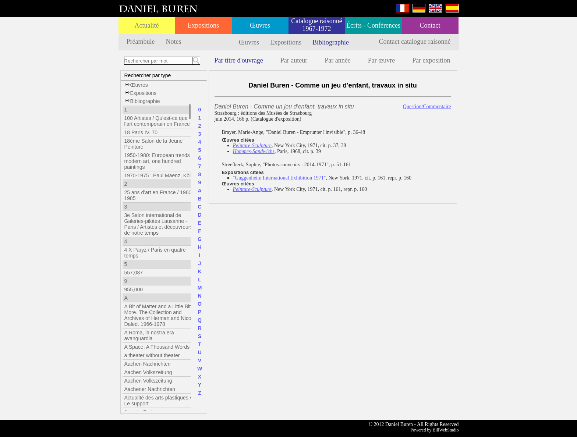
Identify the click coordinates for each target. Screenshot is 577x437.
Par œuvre (381, 60)
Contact (430, 25)
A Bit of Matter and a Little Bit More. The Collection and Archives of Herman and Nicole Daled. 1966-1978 (159, 315)
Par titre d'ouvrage (239, 60)
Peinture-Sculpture (252, 145)
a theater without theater (152, 355)
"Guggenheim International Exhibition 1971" (279, 178)
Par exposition (431, 60)
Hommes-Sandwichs (254, 151)
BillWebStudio (445, 430)
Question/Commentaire (427, 106)
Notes (173, 41)
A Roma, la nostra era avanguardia (149, 335)
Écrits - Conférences (373, 25)
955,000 (133, 289)
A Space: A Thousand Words (157, 347)
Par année (337, 60)
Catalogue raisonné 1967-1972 (316, 24)
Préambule (141, 41)
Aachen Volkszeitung (148, 372)
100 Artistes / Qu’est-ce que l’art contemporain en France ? (159, 121)
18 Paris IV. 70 (141, 132)
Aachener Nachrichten (150, 389)
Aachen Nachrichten (147, 364)
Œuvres (260, 25)
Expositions (203, 25)
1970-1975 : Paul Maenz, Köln (159, 175)
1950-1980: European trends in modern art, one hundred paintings (159, 161)
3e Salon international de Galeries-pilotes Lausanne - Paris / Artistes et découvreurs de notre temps (158, 224)
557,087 (133, 273)
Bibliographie (330, 42)
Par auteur (293, 60)
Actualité (147, 25)
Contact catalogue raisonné (415, 41)
